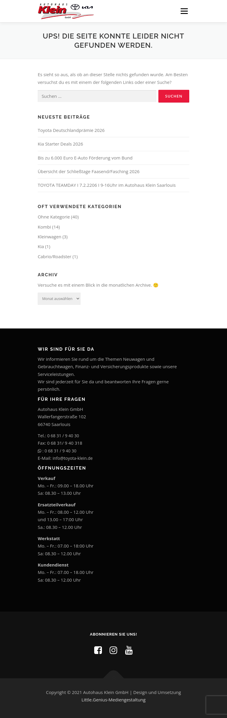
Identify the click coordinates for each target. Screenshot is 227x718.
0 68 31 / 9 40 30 (63, 435)
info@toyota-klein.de (73, 458)
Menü (184, 11)
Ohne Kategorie (54, 217)
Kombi (44, 227)
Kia (41, 246)
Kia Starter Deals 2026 (60, 144)
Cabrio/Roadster (54, 256)
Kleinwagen (49, 237)
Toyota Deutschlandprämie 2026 (71, 130)
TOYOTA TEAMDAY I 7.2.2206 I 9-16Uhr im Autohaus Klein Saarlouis (107, 185)
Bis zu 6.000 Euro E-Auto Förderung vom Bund (85, 158)
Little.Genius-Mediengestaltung (113, 700)
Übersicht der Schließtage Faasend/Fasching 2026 (89, 171)
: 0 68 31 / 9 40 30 (57, 451)
